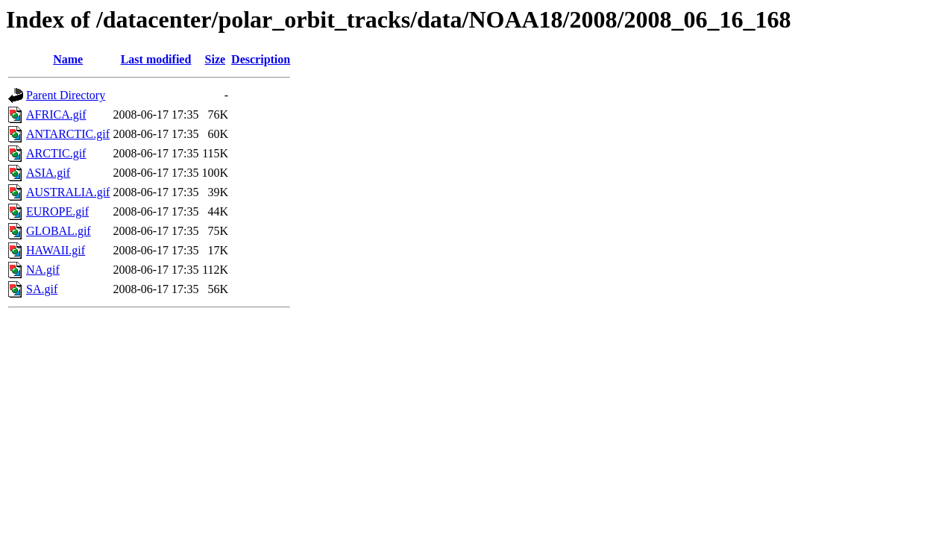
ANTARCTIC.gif (68, 134)
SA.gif (41, 289)
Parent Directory (65, 95)
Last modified (156, 59)
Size (215, 59)
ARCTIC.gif (56, 153)
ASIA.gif (48, 172)
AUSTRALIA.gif (68, 192)
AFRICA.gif (56, 114)
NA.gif (43, 269)
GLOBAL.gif (58, 230)
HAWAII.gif (55, 250)
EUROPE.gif (57, 211)
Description (260, 59)
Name (68, 59)
